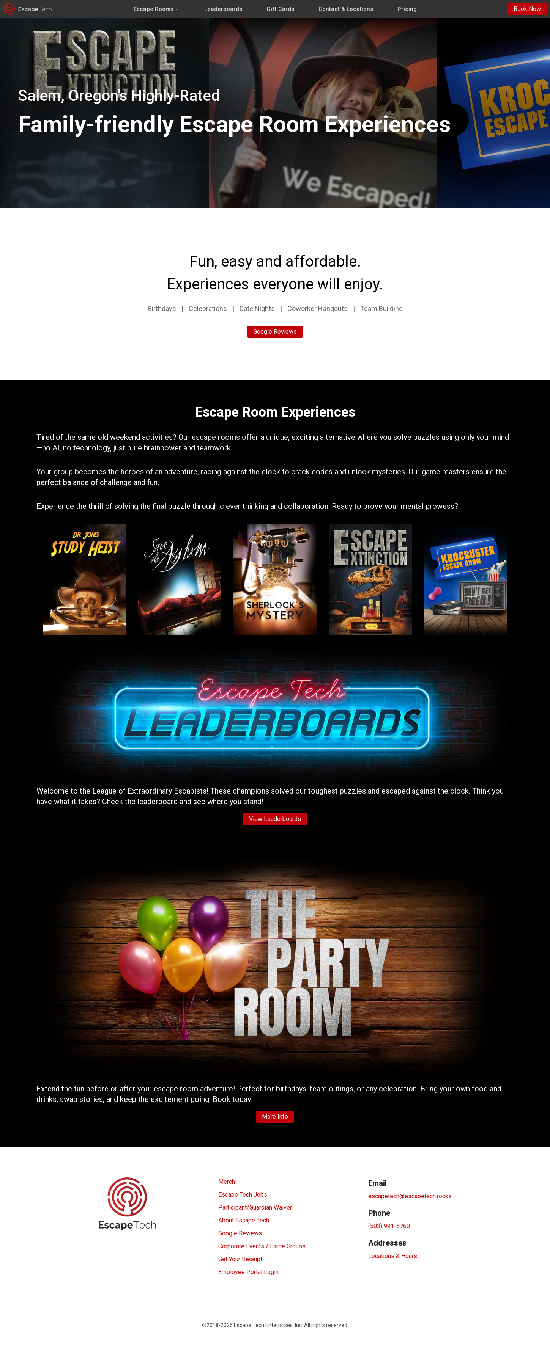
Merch (226, 1181)
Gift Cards (280, 9)
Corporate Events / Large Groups (262, 1246)
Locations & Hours (392, 1256)
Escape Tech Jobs (242, 1194)
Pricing (407, 9)
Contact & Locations (345, 9)
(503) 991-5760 (389, 1226)
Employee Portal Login (248, 1272)
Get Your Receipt (240, 1259)
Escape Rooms (157, 9)
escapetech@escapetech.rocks (410, 1196)
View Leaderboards (275, 818)
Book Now (527, 9)
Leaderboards (223, 9)
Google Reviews (275, 331)
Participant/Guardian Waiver (255, 1207)
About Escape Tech (243, 1220)
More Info (275, 1116)
